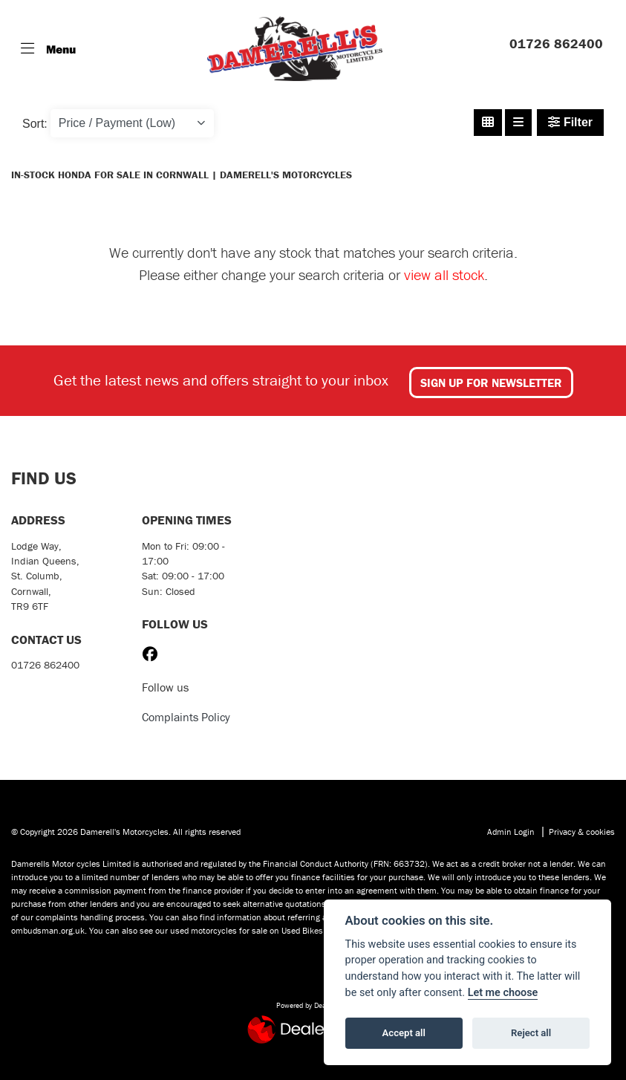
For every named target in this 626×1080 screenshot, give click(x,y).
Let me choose (503, 992)
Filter (570, 122)
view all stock (444, 274)
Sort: (35, 123)
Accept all (404, 1032)
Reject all (531, 1032)
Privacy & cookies (582, 831)
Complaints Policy (186, 716)
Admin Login (511, 831)
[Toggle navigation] (48, 49)
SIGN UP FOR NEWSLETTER (491, 382)
